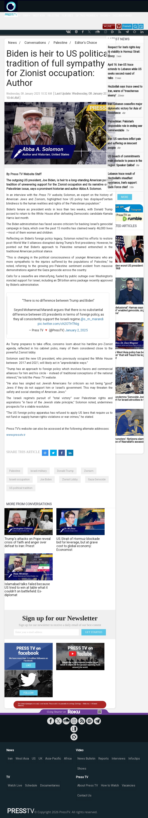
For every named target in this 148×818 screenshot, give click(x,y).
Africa (68, 758)
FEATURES (67, 15)
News (12, 43)
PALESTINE (53, 15)
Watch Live (15, 785)
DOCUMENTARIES (122, 15)
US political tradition (20, 487)
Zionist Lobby (70, 479)
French (127, 26)
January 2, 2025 (76, 330)
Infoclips (134, 758)
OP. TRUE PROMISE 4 (87, 15)
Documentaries (50, 785)
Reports (103, 758)
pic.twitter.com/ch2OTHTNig (58, 324)
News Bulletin (86, 758)
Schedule (31, 785)
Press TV (82, 777)
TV (8, 777)
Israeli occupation (19, 479)
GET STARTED (93, 632)
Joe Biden (46, 479)
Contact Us (84, 795)
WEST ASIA (39, 15)
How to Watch (110, 785)
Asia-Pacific (53, 758)
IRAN (26, 15)
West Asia (22, 758)
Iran (10, 758)
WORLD (15, 15)
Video (79, 750)
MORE (124, 197)
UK (40, 758)
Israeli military (39, 470)
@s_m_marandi (92, 319)
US (34, 758)
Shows (81, 768)
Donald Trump (65, 470)
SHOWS (105, 15)
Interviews (118, 758)
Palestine (60, 43)
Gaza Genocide (97, 479)
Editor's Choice (86, 43)
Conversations (35, 43)
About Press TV (87, 785)
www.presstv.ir (15, 435)
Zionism (88, 470)
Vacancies (128, 785)
